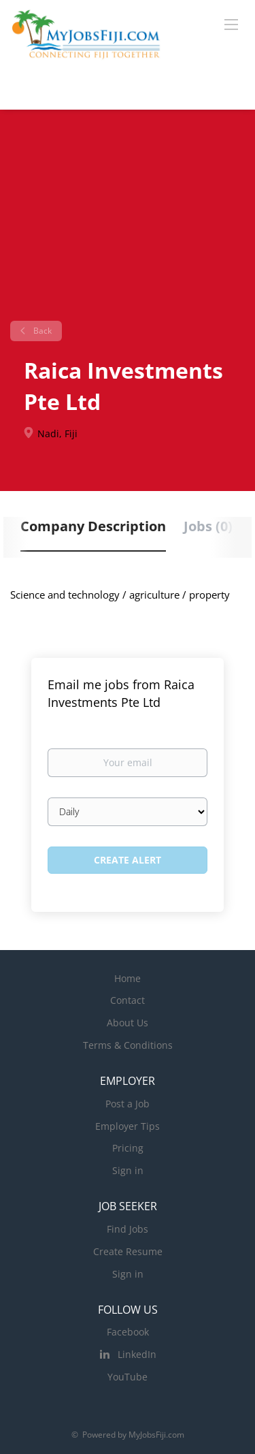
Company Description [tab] (93, 526)
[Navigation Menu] (231, 24)
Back (41, 330)
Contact (127, 1000)
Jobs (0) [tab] (208, 526)
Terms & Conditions (128, 1045)
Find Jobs (127, 1228)
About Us (127, 1022)
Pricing (127, 1147)
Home (127, 978)
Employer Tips (127, 1126)
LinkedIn (137, 1354)
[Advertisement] (127, 220)
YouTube (127, 1376)
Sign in (127, 1170)
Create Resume (128, 1251)
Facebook (128, 1331)
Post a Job (127, 1103)
